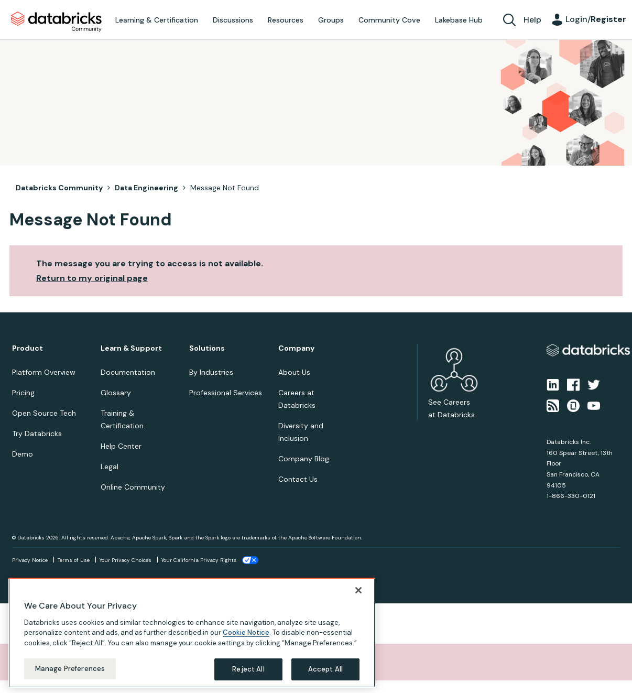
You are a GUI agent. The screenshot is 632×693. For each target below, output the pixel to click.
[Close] (358, 590)
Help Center (121, 446)
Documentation (128, 372)
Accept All (325, 669)
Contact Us (298, 479)
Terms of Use (74, 560)
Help (532, 19)
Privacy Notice (30, 560)
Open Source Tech (44, 413)
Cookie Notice (246, 632)
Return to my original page (92, 278)
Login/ (595, 19)
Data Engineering (146, 187)
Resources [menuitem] (285, 20)
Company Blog (303, 458)
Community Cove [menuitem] (389, 20)
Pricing (23, 392)
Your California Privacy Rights (199, 560)
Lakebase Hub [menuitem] (459, 20)
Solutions (207, 348)
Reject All (248, 669)
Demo (22, 454)
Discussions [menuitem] (233, 20)
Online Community (133, 487)
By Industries (211, 372)
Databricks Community (56, 22)
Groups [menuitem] (331, 20)
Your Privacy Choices (125, 560)
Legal (109, 466)
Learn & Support (131, 348)
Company (296, 348)
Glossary (116, 392)
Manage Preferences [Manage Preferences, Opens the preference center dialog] (70, 668)
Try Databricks (37, 433)
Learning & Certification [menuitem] (156, 20)
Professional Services (225, 392)
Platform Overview (43, 372)
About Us (294, 372)
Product (27, 348)
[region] (191, 633)
